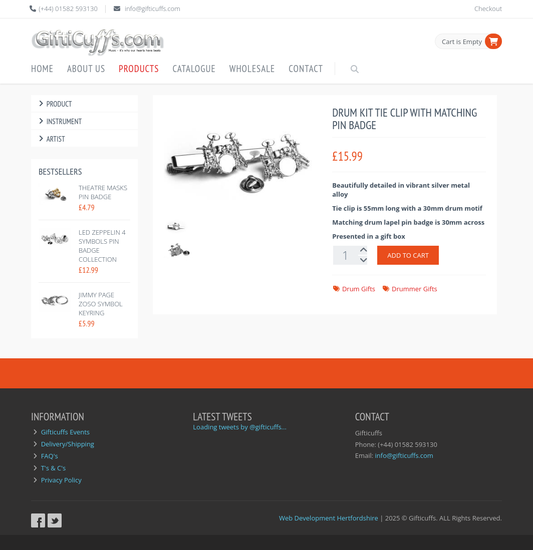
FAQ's (49, 455)
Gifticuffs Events (65, 431)
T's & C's (53, 467)
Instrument (59, 121)
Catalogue (193, 69)
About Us (86, 69)
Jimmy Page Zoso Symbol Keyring (101, 303)
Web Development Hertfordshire (328, 517)
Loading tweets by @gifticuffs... (240, 426)
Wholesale (252, 69)
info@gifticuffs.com (152, 8)
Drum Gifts (358, 288)
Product (54, 104)
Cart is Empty (462, 41)
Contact (306, 69)
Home (42, 69)
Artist (50, 139)
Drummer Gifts (414, 288)
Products (139, 69)
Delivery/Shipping (67, 443)
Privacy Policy (61, 479)
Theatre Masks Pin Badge (103, 192)
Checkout (488, 8)
